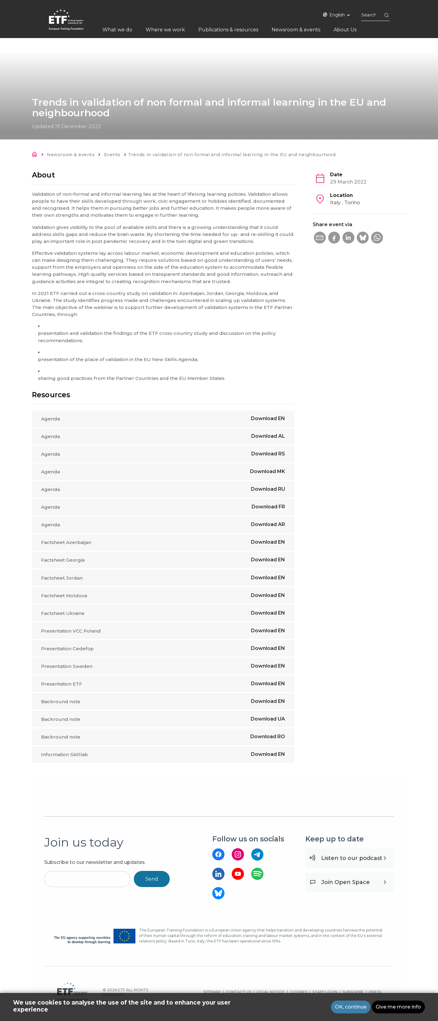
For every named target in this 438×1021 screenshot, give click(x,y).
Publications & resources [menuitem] (228, 30)
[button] (320, 238)
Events (112, 154)
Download (268, 419)
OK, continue (351, 1007)
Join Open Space (345, 888)
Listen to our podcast (351, 864)
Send (151, 885)
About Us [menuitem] (345, 30)
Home (36, 155)
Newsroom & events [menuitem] (296, 30)
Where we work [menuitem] (165, 30)
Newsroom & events (71, 154)
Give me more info (398, 1007)
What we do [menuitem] (117, 30)
